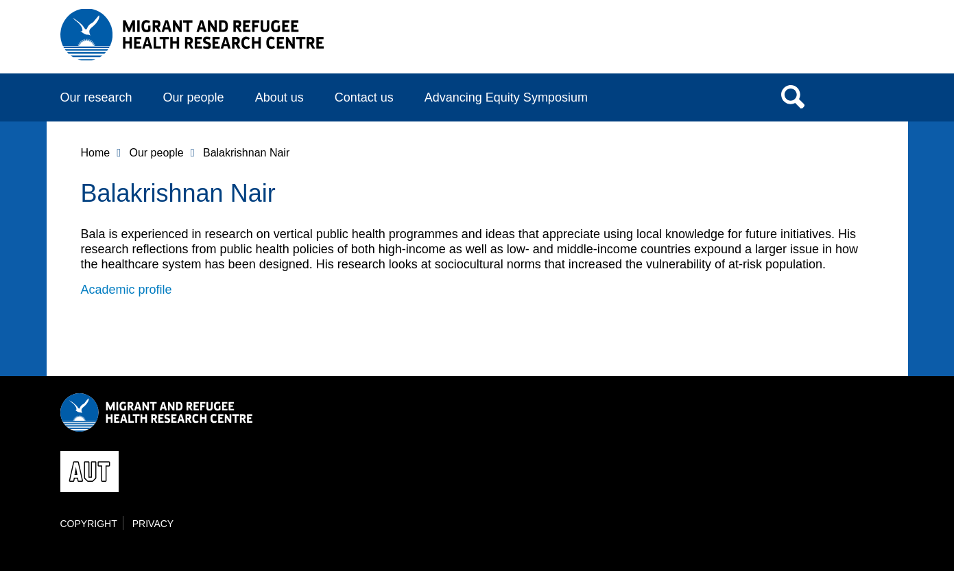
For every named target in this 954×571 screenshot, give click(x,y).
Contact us (364, 97)
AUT (866, 42)
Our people (193, 97)
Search (793, 96)
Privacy (153, 523)
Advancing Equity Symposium (506, 97)
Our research (96, 97)
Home (95, 153)
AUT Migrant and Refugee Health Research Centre (192, 34)
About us (279, 97)
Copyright (88, 523)
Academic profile (126, 289)
